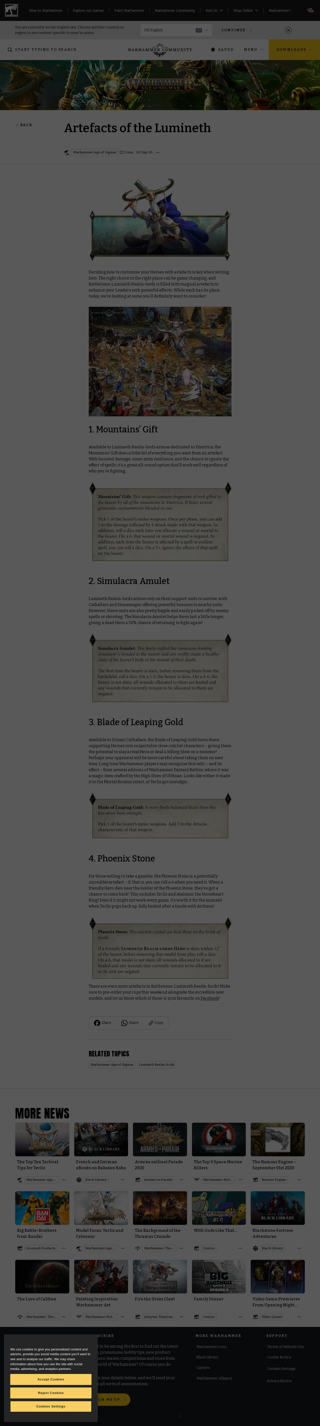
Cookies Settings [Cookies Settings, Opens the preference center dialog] (51, 1406)
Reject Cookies (51, 1393)
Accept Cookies (51, 1379)
